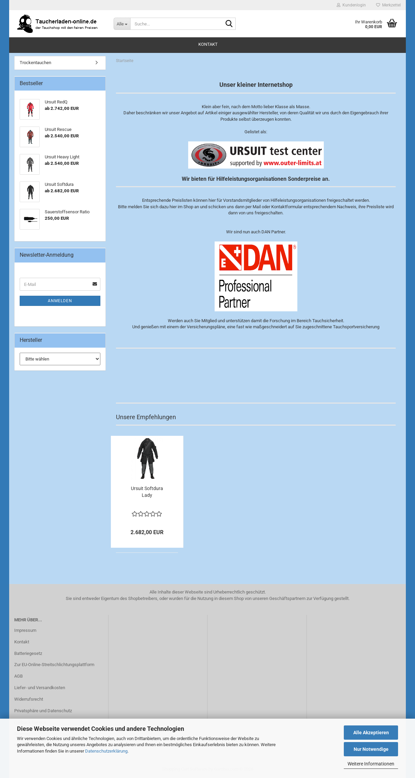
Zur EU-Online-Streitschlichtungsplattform (54, 664)
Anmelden (60, 300)
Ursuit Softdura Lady (147, 492)
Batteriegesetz (28, 653)
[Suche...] (122, 24)
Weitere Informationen (371, 763)
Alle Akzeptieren (371, 732)
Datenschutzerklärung (106, 751)
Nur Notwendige (371, 749)
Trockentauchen (35, 62)
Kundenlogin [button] (351, 5)
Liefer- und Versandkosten (39, 687)
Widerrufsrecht (28, 699)
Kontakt (208, 44)
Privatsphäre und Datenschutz (43, 710)
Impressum (25, 630)
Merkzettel (388, 5)
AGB (18, 676)
